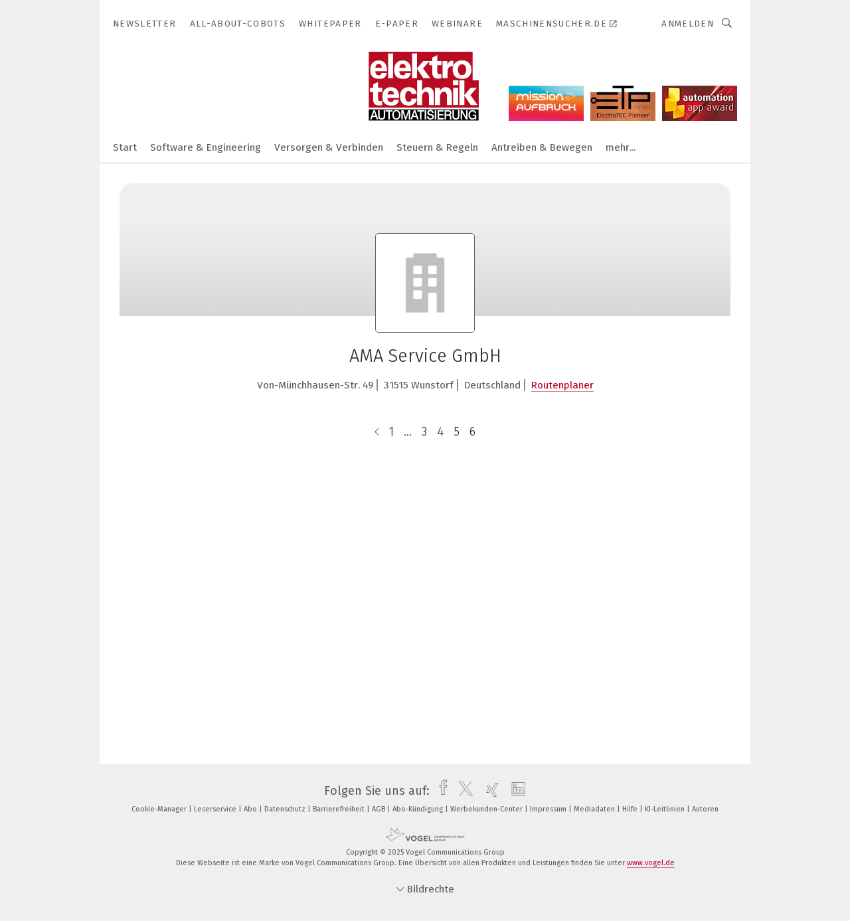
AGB (379, 809)
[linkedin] (515, 791)
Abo (251, 809)
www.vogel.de (651, 863)
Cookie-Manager (160, 809)
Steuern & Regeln (437, 147)
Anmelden (687, 23)
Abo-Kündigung (418, 809)
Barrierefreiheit (340, 809)
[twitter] (462, 791)
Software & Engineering (205, 147)
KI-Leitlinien (666, 809)
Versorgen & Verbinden (328, 147)
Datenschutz (285, 809)
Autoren (705, 809)
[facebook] (440, 791)
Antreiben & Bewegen (541, 147)
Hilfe (630, 809)
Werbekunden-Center (487, 809)
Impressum (549, 809)
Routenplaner (562, 385)
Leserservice (216, 809)
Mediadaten (595, 809)
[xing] (489, 791)
